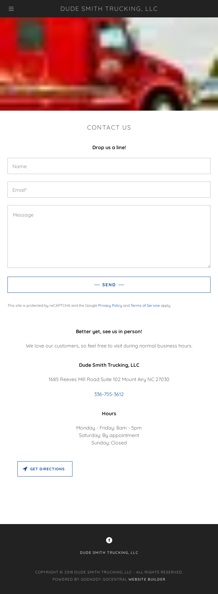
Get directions (44, 469)
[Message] (109, 236)
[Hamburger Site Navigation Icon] (24, 8)
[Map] (109, 491)
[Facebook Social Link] (109, 540)
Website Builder (146, 579)
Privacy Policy (110, 305)
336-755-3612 (109, 394)
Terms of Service (145, 305)
